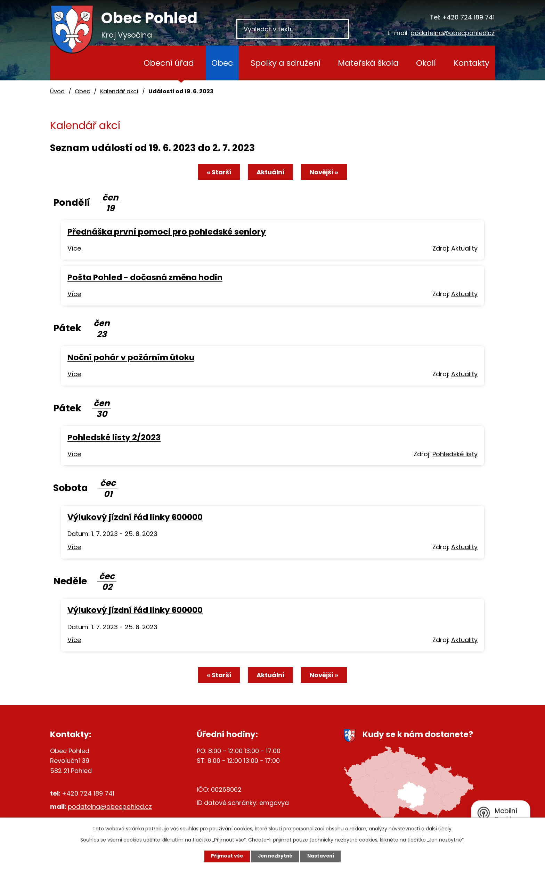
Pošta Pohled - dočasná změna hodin (144, 277)
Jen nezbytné (275, 856)
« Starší (217, 172)
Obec (222, 63)
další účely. (439, 828)
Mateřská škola (368, 63)
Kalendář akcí (119, 91)
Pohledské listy (455, 454)
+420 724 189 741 (468, 17)
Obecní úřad (169, 63)
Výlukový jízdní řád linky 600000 (135, 517)
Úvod (116, 63)
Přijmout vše (224, 856)
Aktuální (270, 172)
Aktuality (464, 248)
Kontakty (471, 63)
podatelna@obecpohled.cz (452, 33)
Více (74, 248)
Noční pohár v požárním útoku (130, 357)
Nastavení (323, 856)
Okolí (426, 63)
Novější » (325, 172)
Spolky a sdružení (285, 63)
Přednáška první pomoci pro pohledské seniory (166, 231)
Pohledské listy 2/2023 (114, 437)
